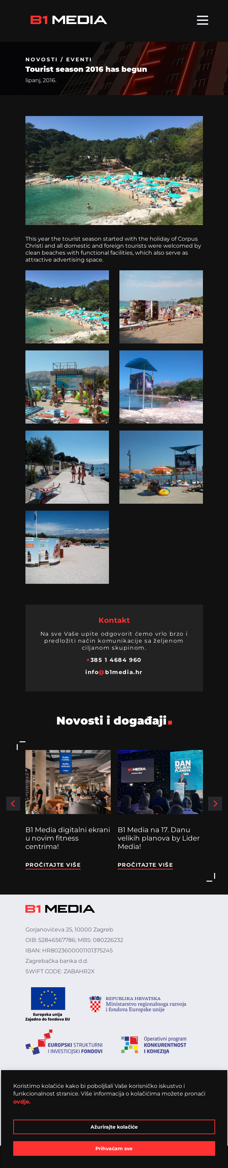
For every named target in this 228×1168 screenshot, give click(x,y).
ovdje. (22, 1101)
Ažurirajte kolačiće (114, 1127)
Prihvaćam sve (114, 1148)
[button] (13, 804)
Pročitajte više (53, 864)
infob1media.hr (114, 672)
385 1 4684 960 (114, 660)
